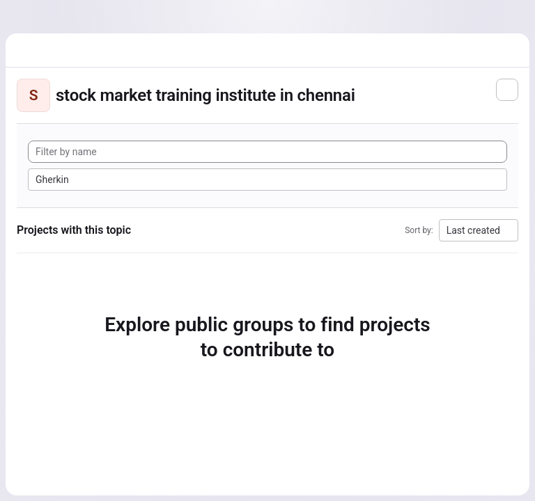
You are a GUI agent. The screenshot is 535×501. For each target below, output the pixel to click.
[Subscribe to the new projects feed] (507, 90)
